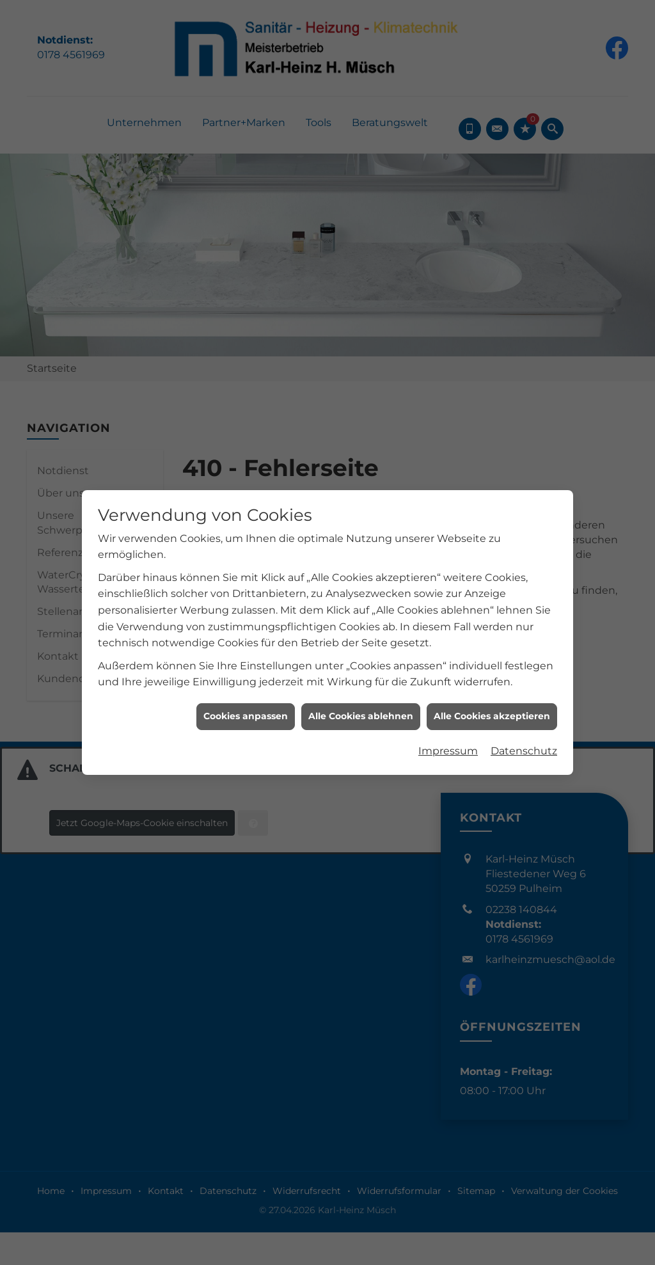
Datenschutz (524, 686)
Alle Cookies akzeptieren (492, 652)
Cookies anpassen (245, 652)
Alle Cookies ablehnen (360, 652)
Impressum (448, 686)
